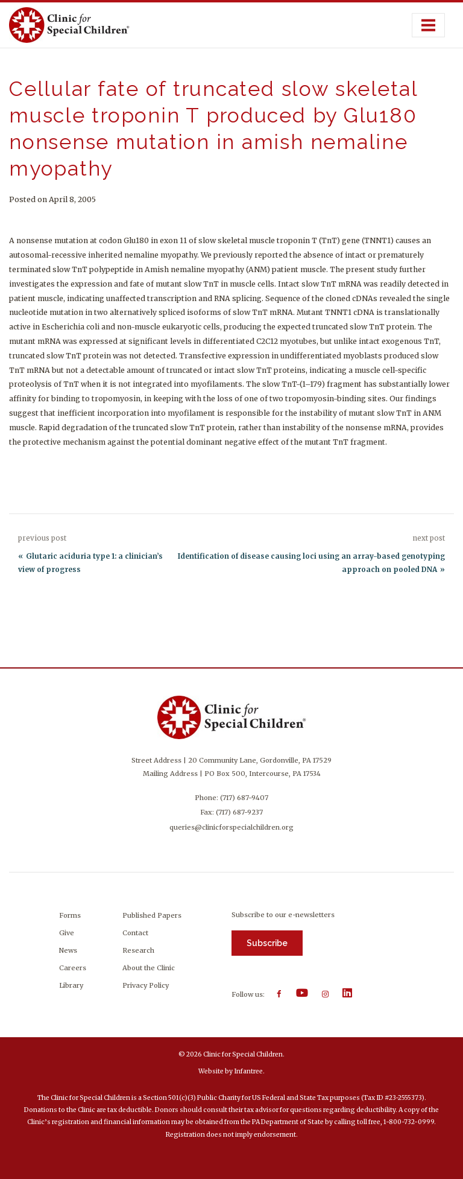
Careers (72, 968)
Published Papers (151, 915)
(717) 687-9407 (244, 797)
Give (66, 933)
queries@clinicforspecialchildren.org (231, 827)
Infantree (248, 1071)
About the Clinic (148, 968)
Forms (70, 915)
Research (138, 950)
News (68, 950)
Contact (135, 933)
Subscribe (267, 943)
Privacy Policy (145, 985)
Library (71, 985)
